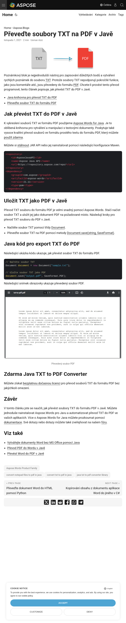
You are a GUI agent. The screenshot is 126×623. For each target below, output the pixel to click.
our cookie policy (25, 596)
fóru (104, 422)
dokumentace (13, 422)
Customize (36, 612)
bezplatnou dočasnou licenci (41, 383)
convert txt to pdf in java (59, 475)
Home (7, 14)
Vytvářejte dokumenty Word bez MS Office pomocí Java (43, 442)
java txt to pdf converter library (92, 475)
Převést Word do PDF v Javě (25, 453)
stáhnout (23, 145)
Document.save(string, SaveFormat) (90, 233)
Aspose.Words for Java (88, 123)
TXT (48, 80)
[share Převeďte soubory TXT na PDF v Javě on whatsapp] (74, 503)
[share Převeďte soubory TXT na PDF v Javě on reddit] (60, 503)
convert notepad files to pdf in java (24, 475)
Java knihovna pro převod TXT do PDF (32, 97)
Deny (90, 612)
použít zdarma (13, 137)
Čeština (105, 4)
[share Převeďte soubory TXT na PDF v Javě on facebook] (67, 503)
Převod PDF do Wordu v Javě (26, 448)
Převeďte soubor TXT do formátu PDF (31, 103)
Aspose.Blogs (21, 27)
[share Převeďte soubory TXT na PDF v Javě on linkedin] (53, 503)
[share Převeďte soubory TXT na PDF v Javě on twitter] (46, 503)
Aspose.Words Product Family (21, 468)
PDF (75, 84)
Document (58, 227)
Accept (63, 603)
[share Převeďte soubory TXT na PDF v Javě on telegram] (80, 503)
